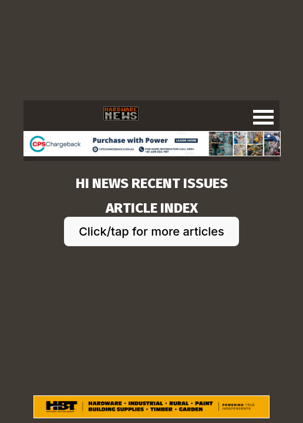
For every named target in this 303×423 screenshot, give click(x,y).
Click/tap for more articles (151, 231)
